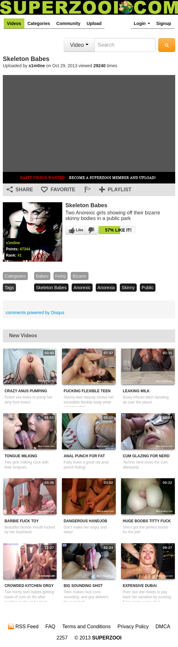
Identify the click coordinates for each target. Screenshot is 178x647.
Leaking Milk (136, 391)
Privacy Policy (133, 626)
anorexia (106, 287)
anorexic (82, 287)
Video (79, 45)
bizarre (79, 275)
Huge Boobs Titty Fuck (147, 521)
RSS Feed (23, 626)
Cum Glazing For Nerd (146, 456)
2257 (62, 637)
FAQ (50, 626)
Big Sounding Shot (83, 586)
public (148, 287)
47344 (25, 249)
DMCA (162, 626)
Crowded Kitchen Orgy (29, 586)
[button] (87, 190)
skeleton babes (51, 287)
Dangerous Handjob (85, 521)
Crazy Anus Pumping (26, 391)
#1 (20, 255)
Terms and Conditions (86, 626)
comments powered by (35, 312)
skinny (128, 287)
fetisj (60, 275)
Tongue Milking (21, 456)
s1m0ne (37, 65)
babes (42, 275)
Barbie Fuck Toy (22, 521)
